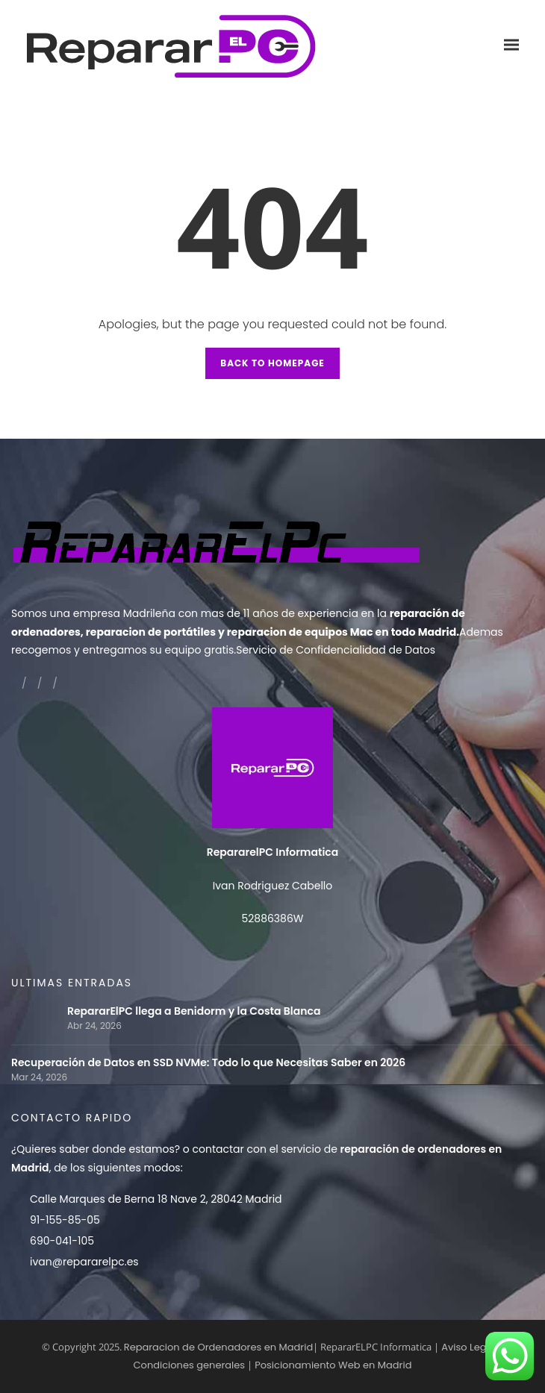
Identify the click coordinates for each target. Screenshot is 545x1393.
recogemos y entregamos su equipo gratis (122, 649)
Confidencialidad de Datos (365, 649)
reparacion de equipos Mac (300, 631)
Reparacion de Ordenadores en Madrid (218, 1347)
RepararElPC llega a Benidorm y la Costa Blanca (193, 1011)
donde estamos (133, 1149)
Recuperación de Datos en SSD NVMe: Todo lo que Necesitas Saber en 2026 (208, 1063)
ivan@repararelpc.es (84, 1261)
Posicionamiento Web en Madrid (333, 1365)
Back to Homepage (272, 363)
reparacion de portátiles (151, 631)
